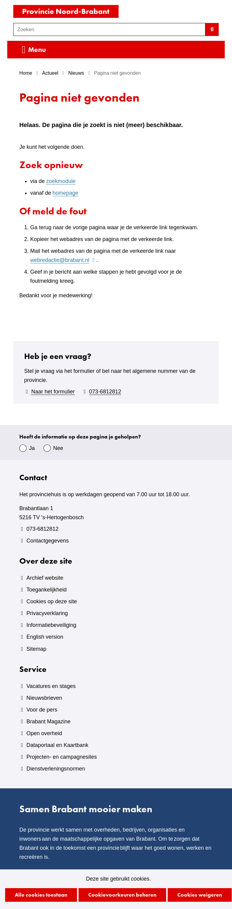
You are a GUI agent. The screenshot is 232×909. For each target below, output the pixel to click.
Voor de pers (41, 710)
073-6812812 (105, 392)
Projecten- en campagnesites (61, 757)
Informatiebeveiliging (51, 625)
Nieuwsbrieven (44, 698)
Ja (32, 448)
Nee (58, 448)
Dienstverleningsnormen (55, 769)
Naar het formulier (53, 392)
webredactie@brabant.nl (63, 260)
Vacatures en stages (51, 686)
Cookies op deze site (51, 601)
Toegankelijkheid (46, 590)
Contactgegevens (47, 541)
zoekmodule (61, 181)
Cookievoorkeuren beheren (122, 894)
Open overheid (44, 733)
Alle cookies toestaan (41, 894)
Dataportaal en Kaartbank (57, 745)
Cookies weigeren (199, 894)
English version (44, 637)
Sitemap (36, 649)
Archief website (44, 578)
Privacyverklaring (47, 613)
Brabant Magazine (48, 721)
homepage (65, 193)
